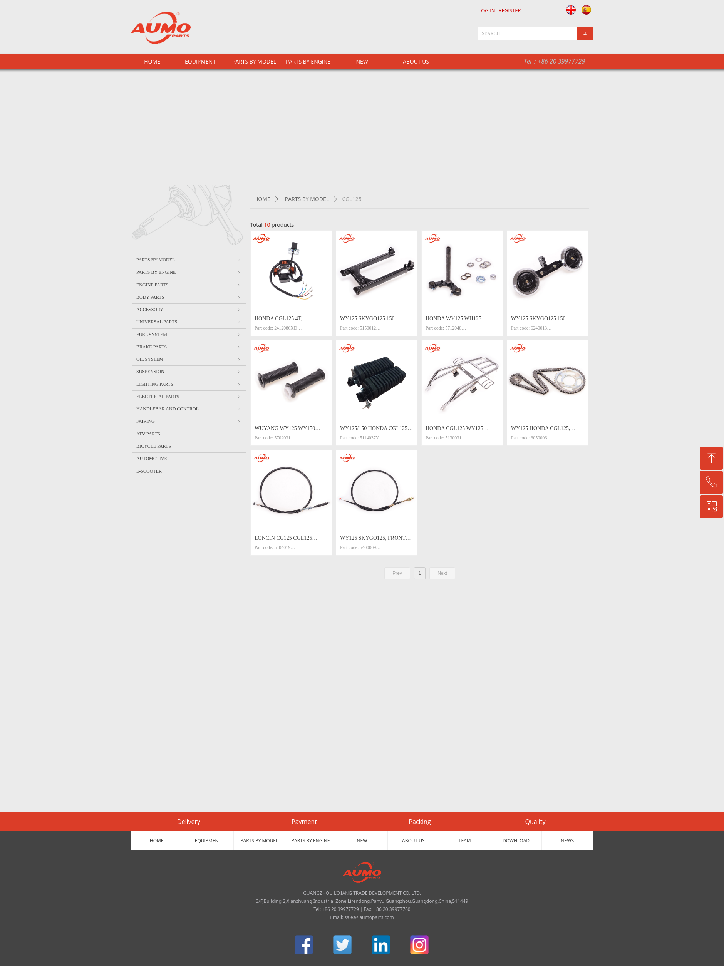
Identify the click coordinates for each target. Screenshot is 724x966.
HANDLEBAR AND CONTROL (188, 409)
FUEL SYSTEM (188, 334)
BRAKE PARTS (188, 347)
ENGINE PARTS (188, 285)
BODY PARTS (188, 297)
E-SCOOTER (149, 471)
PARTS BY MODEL (254, 61)
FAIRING (188, 421)
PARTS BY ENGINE (308, 61)
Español (587, 9)
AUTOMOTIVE (151, 458)
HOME (262, 199)
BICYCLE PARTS (153, 446)
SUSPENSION (188, 371)
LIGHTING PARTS (188, 384)
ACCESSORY (188, 309)
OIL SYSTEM (188, 359)
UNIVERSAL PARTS (188, 322)
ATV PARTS (148, 434)
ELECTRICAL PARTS (188, 396)
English (569, 9)
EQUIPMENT (200, 61)
